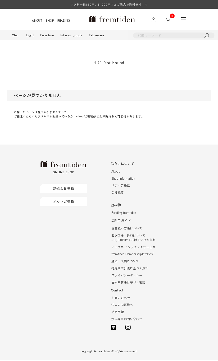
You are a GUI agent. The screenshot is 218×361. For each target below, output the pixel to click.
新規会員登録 (63, 189)
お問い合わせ (120, 298)
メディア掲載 (120, 186)
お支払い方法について (126, 228)
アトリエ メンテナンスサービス (133, 247)
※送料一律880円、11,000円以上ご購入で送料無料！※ (109, 4)
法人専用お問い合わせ (126, 320)
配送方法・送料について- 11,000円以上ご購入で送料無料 (133, 238)
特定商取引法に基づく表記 (129, 269)
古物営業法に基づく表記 (128, 283)
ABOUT (38, 21)
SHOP (51, 21)
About (115, 171)
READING (64, 21)
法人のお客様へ (122, 305)
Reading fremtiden (123, 213)
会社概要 (117, 193)
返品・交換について (125, 261)
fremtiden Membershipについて (132, 254)
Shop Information (123, 179)
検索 (207, 36)
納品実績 (117, 312)
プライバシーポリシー (126, 276)
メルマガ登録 (63, 202)
